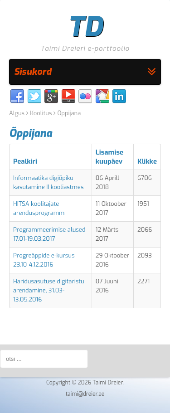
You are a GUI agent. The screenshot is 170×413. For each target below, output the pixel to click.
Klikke (147, 161)
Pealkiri (25, 161)
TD (84, 27)
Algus (16, 113)
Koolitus (41, 113)
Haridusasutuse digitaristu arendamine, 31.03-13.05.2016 (48, 290)
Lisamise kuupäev (109, 157)
